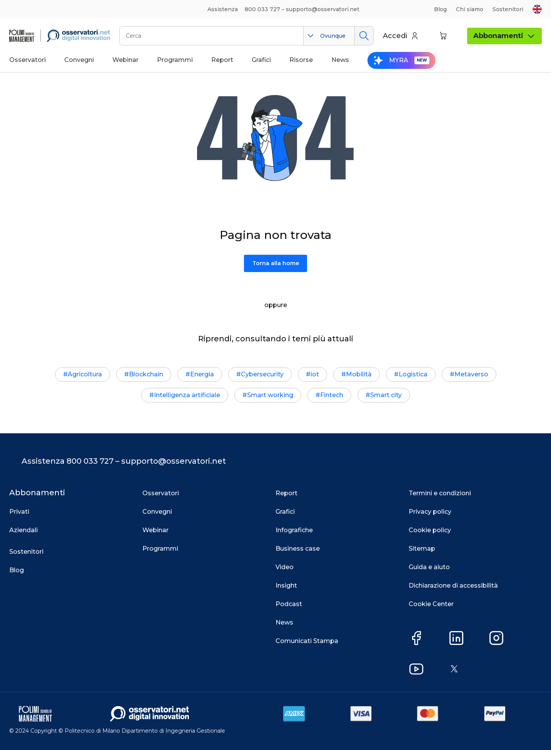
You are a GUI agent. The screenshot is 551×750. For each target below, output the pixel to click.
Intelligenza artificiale (187, 395)
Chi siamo (469, 9)
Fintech (331, 395)
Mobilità (359, 374)
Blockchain (146, 374)
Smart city (386, 395)
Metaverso (471, 374)
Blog (440, 9)
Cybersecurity (262, 374)
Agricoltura (85, 374)
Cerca (363, 36)
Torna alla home (275, 263)
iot (315, 374)
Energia (202, 374)
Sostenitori (508, 9)
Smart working (270, 395)
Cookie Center (431, 604)
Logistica (413, 374)
